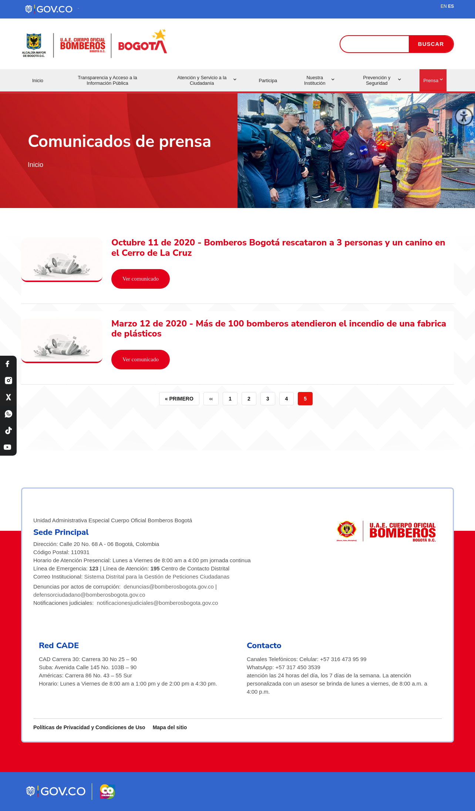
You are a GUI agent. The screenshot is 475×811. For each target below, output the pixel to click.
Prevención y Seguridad (382, 80)
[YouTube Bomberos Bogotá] (8, 447)
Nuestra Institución (319, 80)
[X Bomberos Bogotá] (8, 397)
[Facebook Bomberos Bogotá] (8, 364)
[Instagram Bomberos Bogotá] (8, 380)
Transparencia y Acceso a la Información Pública (107, 80)
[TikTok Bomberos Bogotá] (8, 430)
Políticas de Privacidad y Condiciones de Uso (89, 727)
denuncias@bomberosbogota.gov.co (168, 586)
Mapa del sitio (170, 727)
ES (451, 6)
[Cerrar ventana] (464, 116)
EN (444, 6)
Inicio (37, 80)
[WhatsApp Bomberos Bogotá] (8, 414)
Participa (268, 80)
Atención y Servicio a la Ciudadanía (206, 80)
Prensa (433, 80)
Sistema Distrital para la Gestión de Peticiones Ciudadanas (157, 576)
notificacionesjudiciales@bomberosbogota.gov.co (157, 603)
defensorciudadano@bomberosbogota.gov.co (89, 595)
